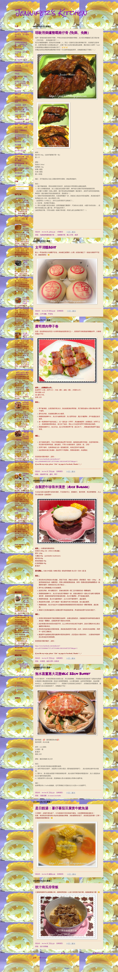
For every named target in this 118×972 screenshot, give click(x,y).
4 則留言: (60, 232)
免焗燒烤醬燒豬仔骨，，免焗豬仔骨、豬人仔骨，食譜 (59, 235)
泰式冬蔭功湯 (20, 198)
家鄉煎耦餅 (19, 49)
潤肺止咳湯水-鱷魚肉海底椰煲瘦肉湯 (22, 373)
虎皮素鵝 (18, 145)
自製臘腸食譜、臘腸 (22, 119)
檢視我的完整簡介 (21, 650)
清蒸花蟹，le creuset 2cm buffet (50, 796)
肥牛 (51, 661)
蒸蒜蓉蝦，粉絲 (20, 142)
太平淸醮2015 (45, 247)
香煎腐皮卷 (19, 173)
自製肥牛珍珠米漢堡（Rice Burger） (63, 486)
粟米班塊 (18, 91)
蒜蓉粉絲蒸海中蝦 (25, 403)
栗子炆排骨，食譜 (21, 60)
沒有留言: (60, 311)
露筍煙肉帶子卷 (46, 326)
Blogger (67, 968)
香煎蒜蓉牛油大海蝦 (22, 176)
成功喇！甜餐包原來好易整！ (25, 336)
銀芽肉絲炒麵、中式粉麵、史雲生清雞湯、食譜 (22, 158)
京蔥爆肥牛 (19, 39)
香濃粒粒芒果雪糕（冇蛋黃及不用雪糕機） (21, 511)
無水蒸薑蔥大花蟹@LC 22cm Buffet (62, 673)
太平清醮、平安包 (46, 314)
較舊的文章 (98, 953)
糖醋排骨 (18, 94)
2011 (19, 693)
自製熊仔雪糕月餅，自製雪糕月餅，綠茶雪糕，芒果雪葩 (22, 110)
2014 (19, 683)
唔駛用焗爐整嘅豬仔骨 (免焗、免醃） (63, 32)
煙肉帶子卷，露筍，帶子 (48, 474)
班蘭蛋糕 (18, 88)
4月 (20, 675)
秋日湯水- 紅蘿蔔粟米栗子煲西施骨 (25, 300)
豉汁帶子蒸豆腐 (20, 151)
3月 (20, 679)
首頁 (63, 953)
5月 (20, 672)
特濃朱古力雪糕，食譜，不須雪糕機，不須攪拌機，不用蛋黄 (22, 83)
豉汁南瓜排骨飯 (46, 887)
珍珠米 (56, 661)
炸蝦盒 (17, 74)
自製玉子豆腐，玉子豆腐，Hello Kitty (22, 115)
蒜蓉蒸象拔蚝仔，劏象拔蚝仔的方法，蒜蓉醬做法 (22, 137)
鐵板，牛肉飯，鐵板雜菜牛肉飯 (22, 169)
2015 (19, 659)
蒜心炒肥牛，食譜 (21, 127)
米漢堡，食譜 (45, 661)
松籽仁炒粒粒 (19, 57)
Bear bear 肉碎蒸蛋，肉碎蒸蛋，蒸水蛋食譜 (22, 34)
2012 (19, 689)
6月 (20, 661)
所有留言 (20, 188)
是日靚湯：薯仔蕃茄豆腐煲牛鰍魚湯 (61, 808)
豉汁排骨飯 (44, 946)
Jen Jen (26, 595)
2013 (19, 686)
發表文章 (20, 185)
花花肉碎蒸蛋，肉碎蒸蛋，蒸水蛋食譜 (22, 123)
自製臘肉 (18, 30)
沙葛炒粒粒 (19, 63)
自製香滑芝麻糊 (25, 261)
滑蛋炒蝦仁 (19, 71)
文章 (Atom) (42, 958)
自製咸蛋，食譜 (20, 105)
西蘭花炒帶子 (19, 148)
